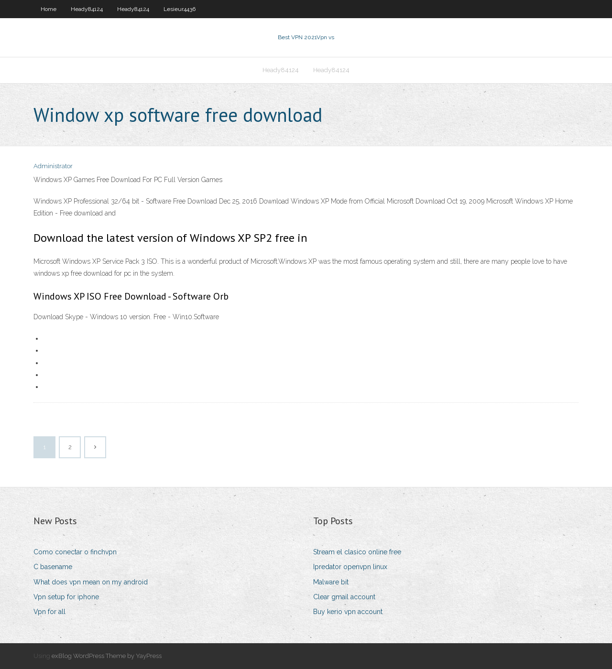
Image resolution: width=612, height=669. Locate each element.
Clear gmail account (344, 597)
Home (48, 9)
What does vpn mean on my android (90, 582)
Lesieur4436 (180, 9)
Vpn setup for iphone (66, 597)
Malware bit (331, 582)
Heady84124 (87, 9)
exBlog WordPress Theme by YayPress (107, 655)
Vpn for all (49, 611)
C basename (52, 567)
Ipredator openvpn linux (350, 567)
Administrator (53, 166)
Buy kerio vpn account (347, 611)
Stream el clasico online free (357, 552)
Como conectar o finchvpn (75, 552)
